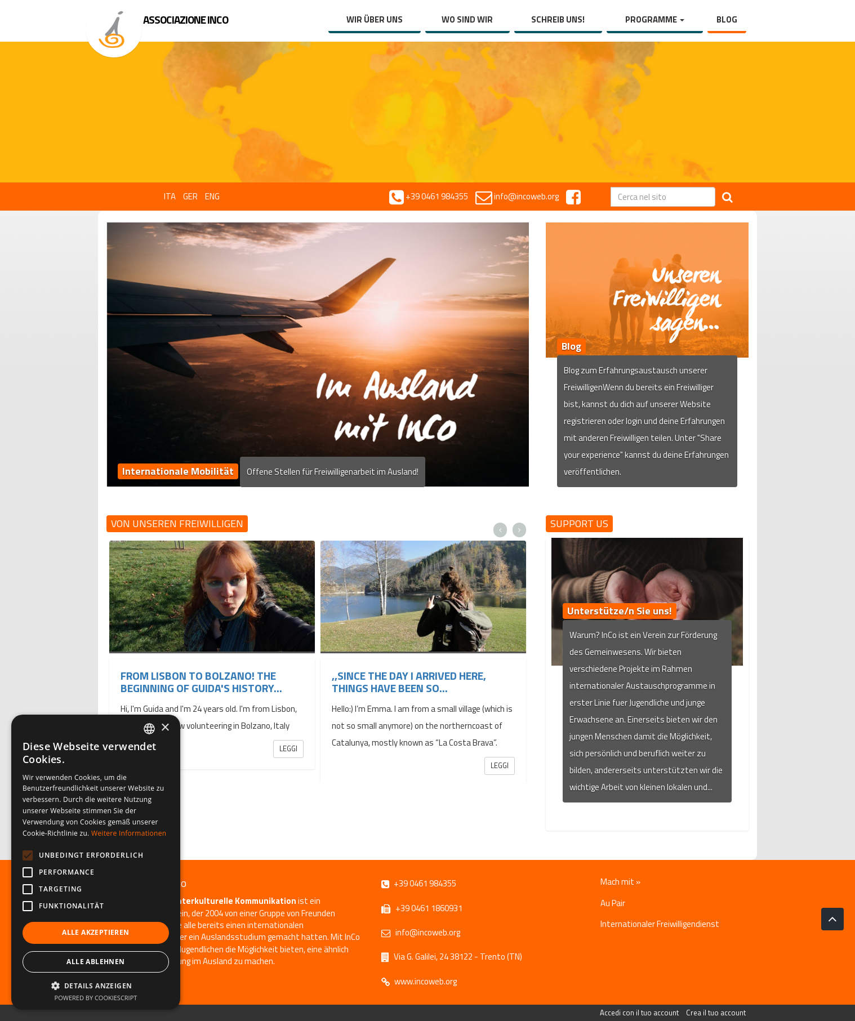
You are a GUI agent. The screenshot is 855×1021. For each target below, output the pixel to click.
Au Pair (612, 903)
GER (190, 196)
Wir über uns (374, 19)
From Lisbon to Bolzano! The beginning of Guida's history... (201, 681)
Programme (654, 19)
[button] (96, 985)
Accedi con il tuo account (639, 1012)
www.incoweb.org (419, 981)
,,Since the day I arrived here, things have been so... (409, 681)
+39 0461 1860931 (421, 908)
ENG (212, 196)
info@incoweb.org (420, 932)
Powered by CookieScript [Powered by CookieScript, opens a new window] (96, 997)
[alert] (95, 862)
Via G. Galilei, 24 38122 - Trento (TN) (451, 956)
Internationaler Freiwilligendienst (659, 923)
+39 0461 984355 (418, 883)
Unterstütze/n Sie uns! (619, 610)
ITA (170, 196)
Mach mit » (620, 881)
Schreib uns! (558, 19)
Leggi (288, 748)
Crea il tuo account (716, 1012)
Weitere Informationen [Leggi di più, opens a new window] (129, 833)
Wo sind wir (467, 19)
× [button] (165, 728)
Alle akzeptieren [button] (95, 932)
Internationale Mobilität (178, 471)
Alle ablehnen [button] (95, 961)
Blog (726, 19)
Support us (579, 523)
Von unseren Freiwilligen (177, 523)
